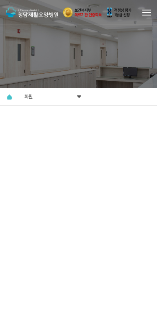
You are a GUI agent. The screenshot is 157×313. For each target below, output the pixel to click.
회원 (53, 97)
